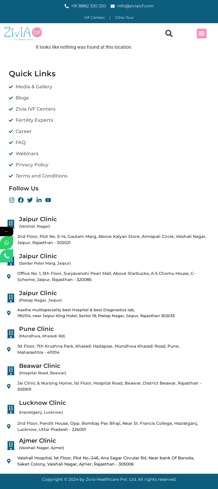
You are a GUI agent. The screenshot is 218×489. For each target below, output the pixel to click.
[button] (169, 33)
